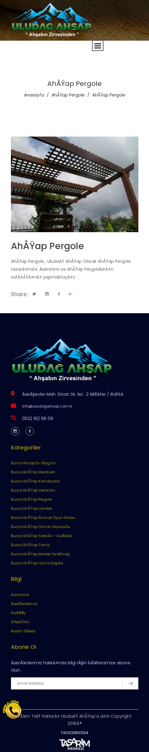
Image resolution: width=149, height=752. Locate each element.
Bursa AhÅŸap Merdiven (33, 472)
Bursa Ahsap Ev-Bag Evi (33, 463)
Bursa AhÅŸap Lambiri (31, 508)
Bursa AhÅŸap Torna (30, 544)
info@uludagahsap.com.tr (47, 406)
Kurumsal (20, 594)
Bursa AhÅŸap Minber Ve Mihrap (40, 554)
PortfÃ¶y (18, 612)
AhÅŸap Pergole (68, 95)
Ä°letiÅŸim (20, 622)
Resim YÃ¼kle (23, 631)
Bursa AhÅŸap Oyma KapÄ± (37, 563)
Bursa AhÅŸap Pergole (31, 499)
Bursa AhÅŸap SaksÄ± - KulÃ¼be (41, 535)
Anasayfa (34, 95)
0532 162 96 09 (37, 418)
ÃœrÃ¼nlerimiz (24, 603)
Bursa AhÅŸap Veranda (33, 490)
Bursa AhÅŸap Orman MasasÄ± (40, 526)
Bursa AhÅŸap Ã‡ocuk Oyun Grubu (43, 517)
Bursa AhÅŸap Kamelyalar (35, 481)
